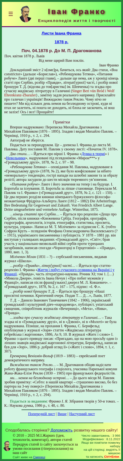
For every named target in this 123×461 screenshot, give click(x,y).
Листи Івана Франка (61, 33)
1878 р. (62, 42)
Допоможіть (61, 430)
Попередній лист (41, 414)
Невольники (15, 158)
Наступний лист (82, 414)
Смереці (39, 457)
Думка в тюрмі (93, 154)
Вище (62, 414)
